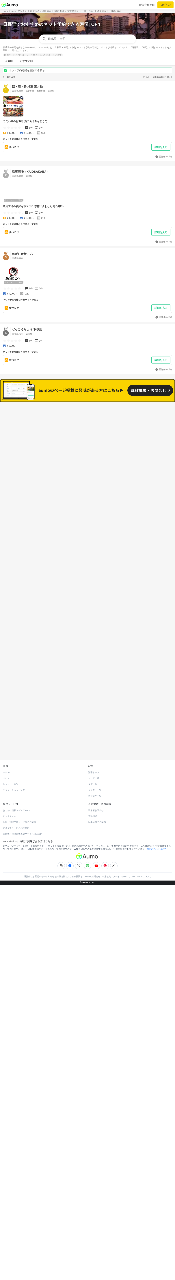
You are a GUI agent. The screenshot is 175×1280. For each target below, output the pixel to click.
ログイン (165, 4)
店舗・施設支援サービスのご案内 (19, 803)
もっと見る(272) (87, 658)
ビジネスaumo (10, 797)
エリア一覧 (93, 759)
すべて (47, 425)
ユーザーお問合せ (91, 857)
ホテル (6, 753)
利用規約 (106, 857)
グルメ (6, 759)
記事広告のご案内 (97, 803)
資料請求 (92, 797)
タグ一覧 (92, 765)
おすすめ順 (26, 61)
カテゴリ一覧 (94, 777)
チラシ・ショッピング (14, 771)
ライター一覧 (94, 771)
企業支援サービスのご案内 (16, 809)
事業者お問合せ (96, 791)
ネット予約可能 (128, 425)
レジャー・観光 (10, 765)
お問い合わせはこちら (158, 830)
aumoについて (144, 857)
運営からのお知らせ (44, 857)
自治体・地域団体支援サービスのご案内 (22, 815)
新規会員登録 (146, 4)
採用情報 (60, 857)
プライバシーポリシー (124, 857)
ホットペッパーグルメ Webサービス (33, 732)
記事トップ (93, 753)
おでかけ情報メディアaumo (16, 791)
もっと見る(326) (87, 601)
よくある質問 (73, 857)
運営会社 (28, 857)
